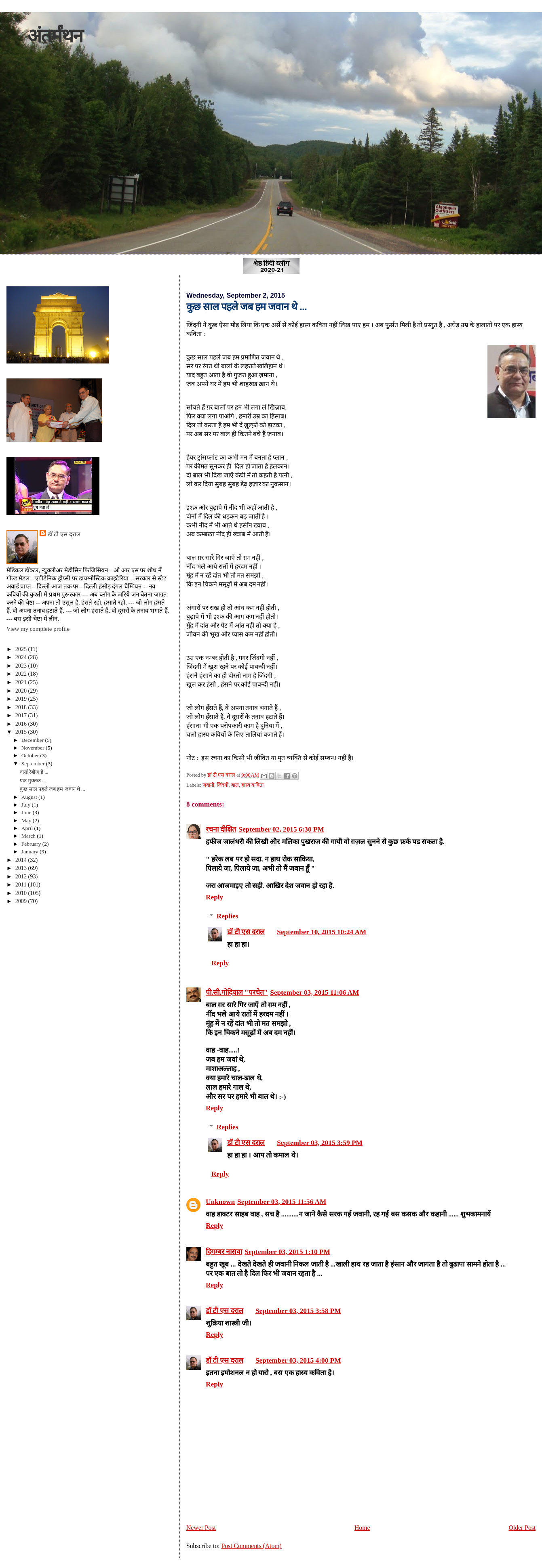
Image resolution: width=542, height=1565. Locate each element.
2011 (21, 884)
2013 (21, 868)
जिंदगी (222, 785)
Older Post (522, 1527)
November (33, 748)
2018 (21, 707)
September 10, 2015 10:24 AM (321, 932)
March (29, 836)
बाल (235, 785)
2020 (21, 690)
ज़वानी (208, 785)
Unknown (220, 1202)
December (33, 740)
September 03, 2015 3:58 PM (298, 1311)
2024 (21, 657)
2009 (21, 901)
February (31, 844)
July (26, 805)
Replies (227, 916)
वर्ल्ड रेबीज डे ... (34, 772)
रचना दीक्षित (221, 829)
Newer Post (201, 1527)
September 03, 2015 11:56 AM (281, 1202)
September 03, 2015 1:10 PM (287, 1252)
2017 (21, 715)
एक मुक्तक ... (33, 781)
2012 (21, 876)
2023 (21, 665)
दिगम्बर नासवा (224, 1252)
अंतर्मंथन (54, 35)
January (30, 852)
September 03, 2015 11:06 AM (314, 992)
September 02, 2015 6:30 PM (281, 829)
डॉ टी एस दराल (246, 932)
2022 (21, 673)
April (27, 828)
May (27, 820)
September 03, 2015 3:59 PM (320, 1143)
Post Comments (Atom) (251, 1545)
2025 (21, 649)
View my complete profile (38, 629)
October (30, 755)
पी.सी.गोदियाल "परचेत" (237, 992)
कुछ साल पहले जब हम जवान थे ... (52, 789)
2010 (21, 893)
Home (362, 1527)
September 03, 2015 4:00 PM (298, 1360)
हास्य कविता (252, 785)
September (33, 763)
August (29, 797)
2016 (21, 724)
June (27, 812)
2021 (21, 682)
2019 (21, 698)
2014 (21, 860)
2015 (21, 732)
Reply (214, 897)
